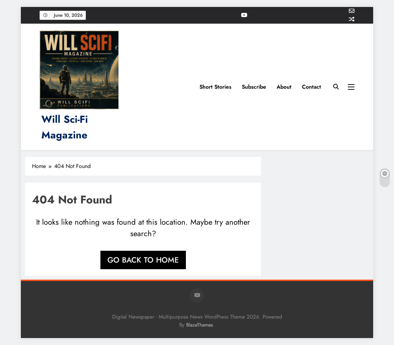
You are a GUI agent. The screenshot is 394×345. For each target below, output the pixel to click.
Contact (311, 87)
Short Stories (215, 87)
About (284, 87)
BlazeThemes (199, 324)
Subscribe (254, 87)
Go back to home (143, 259)
